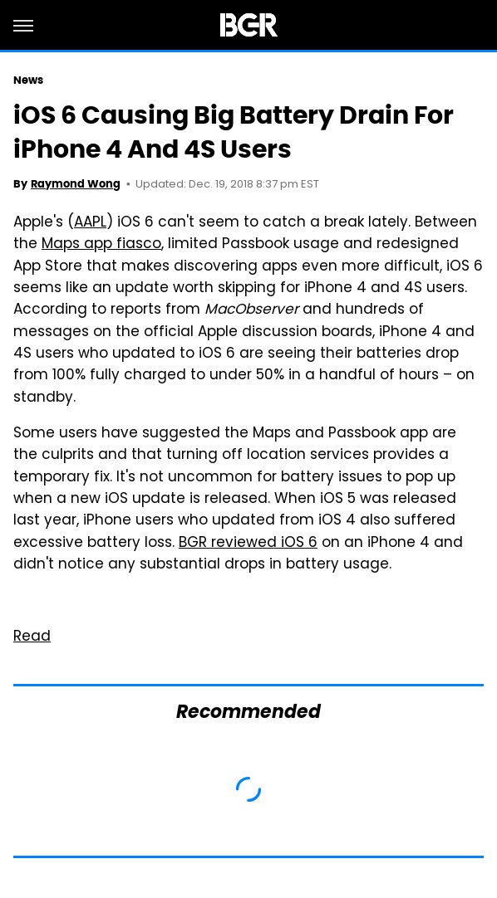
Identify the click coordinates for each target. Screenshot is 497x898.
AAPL (90, 223)
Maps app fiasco (101, 244)
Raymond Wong (76, 184)
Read (32, 637)
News (28, 80)
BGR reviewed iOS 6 (248, 543)
